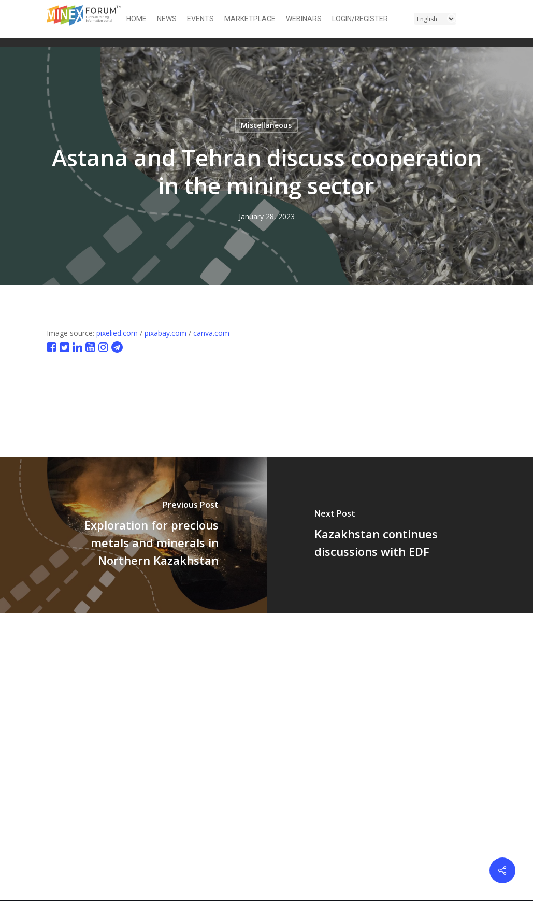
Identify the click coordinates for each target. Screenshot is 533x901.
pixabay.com (165, 333)
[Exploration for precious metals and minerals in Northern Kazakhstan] (133, 535)
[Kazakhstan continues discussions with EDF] (400, 535)
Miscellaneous (266, 125)
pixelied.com (117, 333)
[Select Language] (435, 19)
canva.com (211, 333)
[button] (480, 18)
